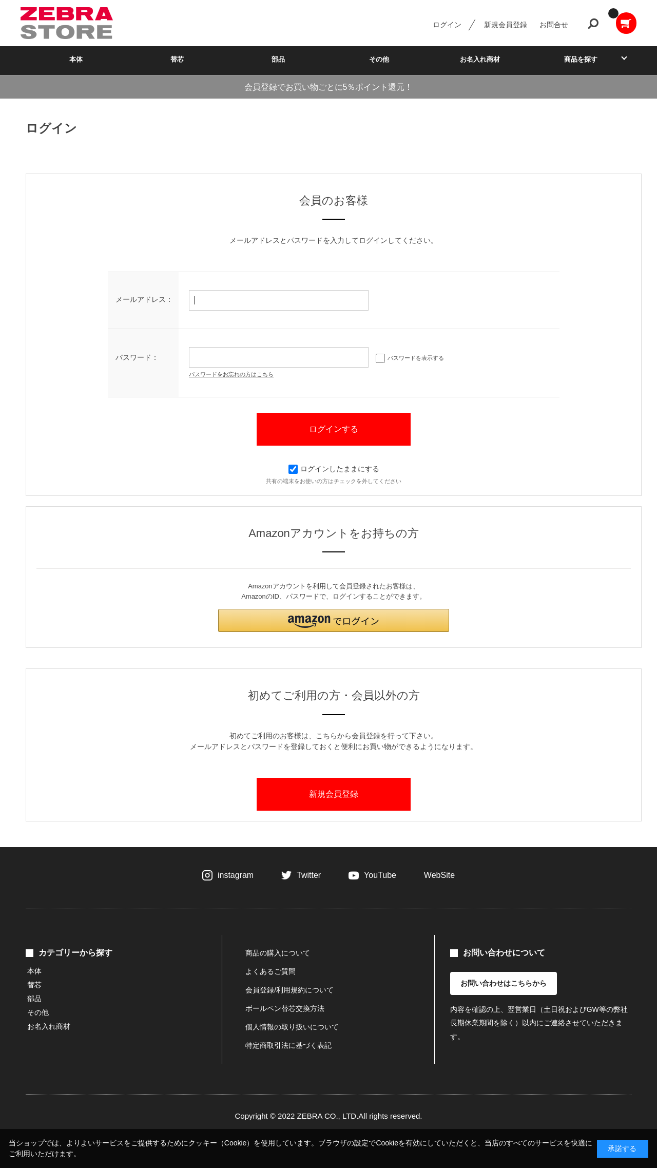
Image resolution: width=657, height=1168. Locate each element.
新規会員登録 (505, 25)
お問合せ (553, 25)
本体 (76, 59)
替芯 (177, 59)
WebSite (439, 875)
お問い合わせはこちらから (503, 983)
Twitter (309, 875)
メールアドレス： (144, 299)
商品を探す (580, 59)
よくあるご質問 (270, 971)
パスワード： (137, 357)
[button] (333, 620)
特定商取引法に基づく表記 (288, 1045)
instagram (236, 875)
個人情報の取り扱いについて (292, 1027)
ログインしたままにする (333, 469)
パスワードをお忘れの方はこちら (231, 374)
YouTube (380, 875)
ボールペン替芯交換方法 (284, 1008)
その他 (379, 59)
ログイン (447, 25)
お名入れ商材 (480, 59)
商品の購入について (277, 953)
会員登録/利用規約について (289, 990)
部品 (278, 59)
